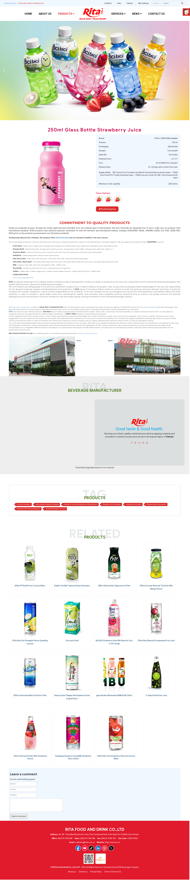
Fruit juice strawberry (23, 504)
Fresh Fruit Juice (10, 3)
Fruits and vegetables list (23, 278)
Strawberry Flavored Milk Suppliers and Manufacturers (80, 504)
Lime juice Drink (72, 640)
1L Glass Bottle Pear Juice (156, 695)
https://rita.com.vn (112, 842)
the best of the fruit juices (86, 333)
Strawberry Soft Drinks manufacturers (28, 508)
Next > (111, 341)
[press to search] (182, 3)
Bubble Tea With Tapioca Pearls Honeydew (72, 586)
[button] (4, 70)
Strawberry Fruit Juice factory (112, 504)
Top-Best (129, 3)
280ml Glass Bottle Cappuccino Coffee (114, 586)
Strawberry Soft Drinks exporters (156, 504)
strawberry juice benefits (133, 504)
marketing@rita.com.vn (85, 842)
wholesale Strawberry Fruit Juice (56, 508)
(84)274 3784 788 (87, 838)
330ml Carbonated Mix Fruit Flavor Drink (29, 695)
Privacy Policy (96, 872)
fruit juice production (148, 307)
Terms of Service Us (112, 872)
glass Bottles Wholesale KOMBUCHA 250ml (114, 695)
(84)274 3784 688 (65, 838)
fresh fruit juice (62, 238)
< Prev (78, 341)
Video (119, 3)
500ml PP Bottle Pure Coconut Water (30, 586)
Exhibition (108, 3)
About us (72, 872)
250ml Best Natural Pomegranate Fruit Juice (156, 640)
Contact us (83, 872)
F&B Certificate (143, 3)
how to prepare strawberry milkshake (47, 504)
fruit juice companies (21, 307)
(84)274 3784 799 (108, 838)
